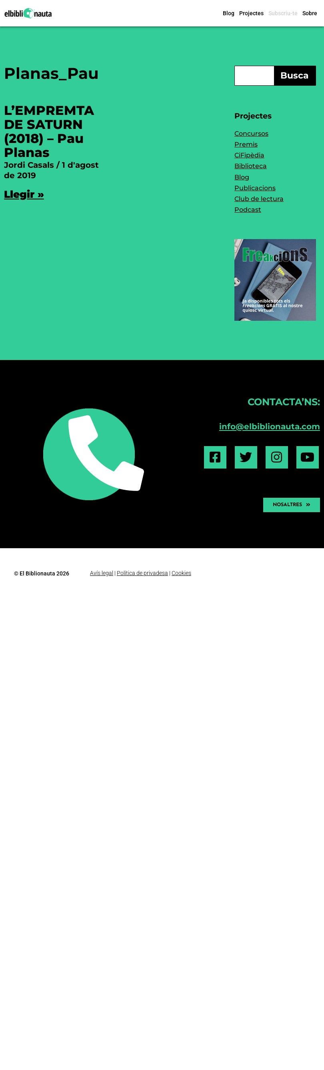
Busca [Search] (294, 75)
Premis (246, 144)
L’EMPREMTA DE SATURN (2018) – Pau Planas (49, 132)
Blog (228, 13)
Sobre (309, 13)
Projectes (251, 13)
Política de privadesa (142, 573)
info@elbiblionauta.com (269, 426)
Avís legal (101, 573)
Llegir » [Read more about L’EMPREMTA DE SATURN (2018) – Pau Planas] (24, 194)
